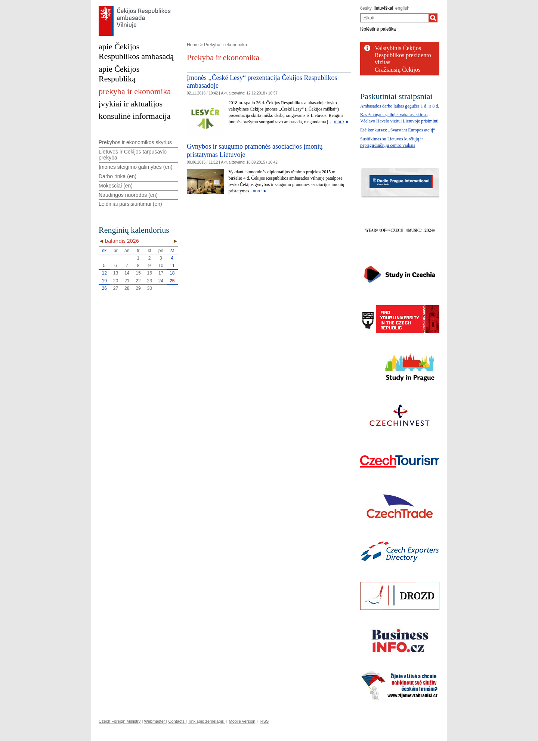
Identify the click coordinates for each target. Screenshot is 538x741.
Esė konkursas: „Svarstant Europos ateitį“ (397, 130)
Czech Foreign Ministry (119, 721)
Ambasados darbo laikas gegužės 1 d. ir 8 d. (399, 106)
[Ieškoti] (433, 17)
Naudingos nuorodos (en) (128, 195)
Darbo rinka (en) (117, 176)
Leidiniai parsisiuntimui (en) (130, 204)
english (402, 8)
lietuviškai (383, 8)
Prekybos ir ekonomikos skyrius (135, 142)
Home (193, 44)
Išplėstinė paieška (378, 29)
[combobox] (394, 17)
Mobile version (242, 721)
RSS (264, 721)
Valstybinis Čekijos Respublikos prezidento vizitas (403, 55)
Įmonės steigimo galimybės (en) (136, 167)
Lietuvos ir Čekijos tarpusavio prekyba (133, 155)
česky (366, 8)
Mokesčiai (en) (116, 186)
